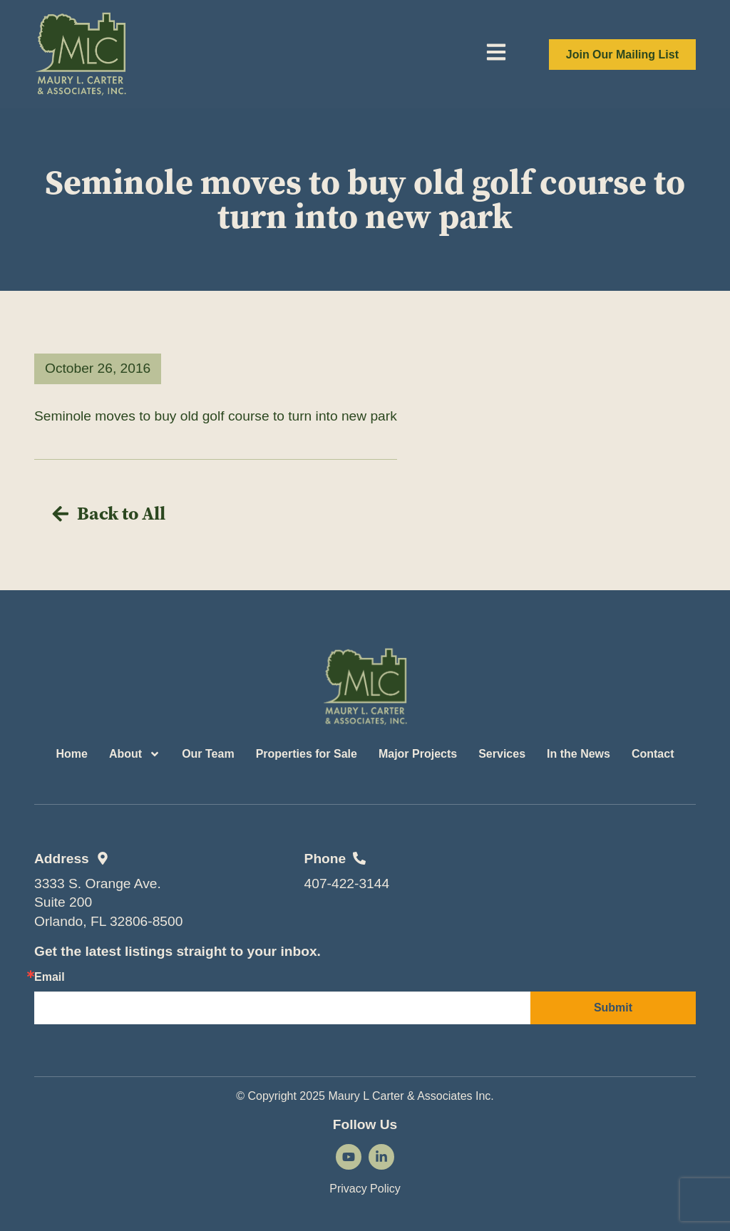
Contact (653, 754)
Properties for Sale (306, 754)
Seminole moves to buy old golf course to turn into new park (215, 415)
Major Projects (418, 754)
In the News (578, 754)
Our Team (208, 754)
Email (49, 977)
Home (71, 754)
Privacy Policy (365, 1189)
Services (501, 754)
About (134, 754)
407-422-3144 (347, 883)
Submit (613, 1007)
